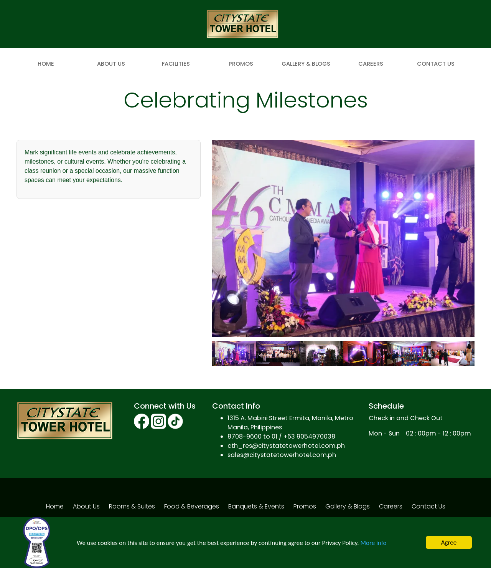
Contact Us (436, 64)
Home (46, 64)
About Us (111, 64)
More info (373, 543)
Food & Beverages (191, 506)
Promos (241, 64)
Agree (448, 542)
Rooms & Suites (132, 506)
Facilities (176, 64)
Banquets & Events (256, 506)
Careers (370, 64)
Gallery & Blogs (306, 64)
